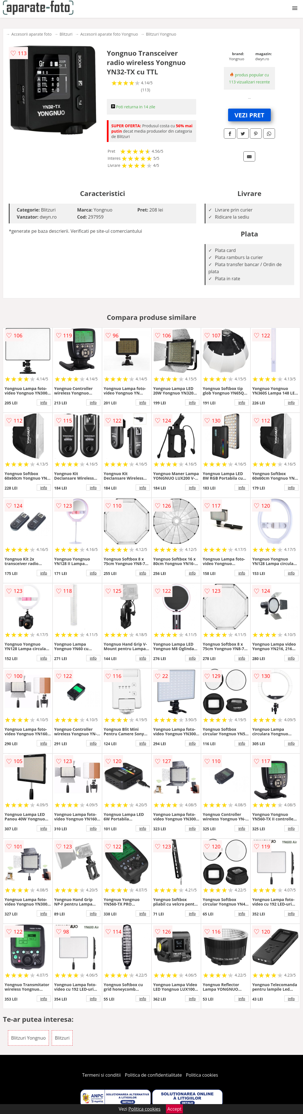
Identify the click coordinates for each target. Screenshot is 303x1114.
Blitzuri (66, 34)
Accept (174, 1109)
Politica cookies (202, 1075)
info (43, 402)
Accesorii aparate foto (31, 34)
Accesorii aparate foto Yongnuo (109, 34)
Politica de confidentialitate (153, 1075)
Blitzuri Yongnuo (161, 34)
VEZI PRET (250, 115)
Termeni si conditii (101, 1075)
